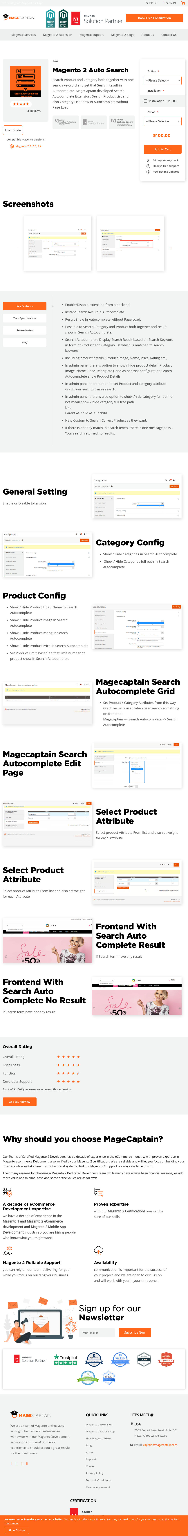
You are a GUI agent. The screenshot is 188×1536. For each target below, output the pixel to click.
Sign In (171, 3)
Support (152, 3)
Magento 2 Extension (57, 35)
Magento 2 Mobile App (100, 1431)
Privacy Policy (94, 1473)
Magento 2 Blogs (122, 35)
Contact (90, 1466)
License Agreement (98, 1487)
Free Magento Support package (23, 3)
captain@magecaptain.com (160, 1445)
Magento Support (91, 35)
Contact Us (169, 35)
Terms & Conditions (98, 1480)
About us (148, 35)
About (90, 1452)
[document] (94, 1526)
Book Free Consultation (154, 18)
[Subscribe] (135, 1332)
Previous (18, 248)
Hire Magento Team (98, 1438)
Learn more (12, 1523)
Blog (89, 1445)
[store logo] (23, 17)
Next (170, 248)
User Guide (13, 130)
